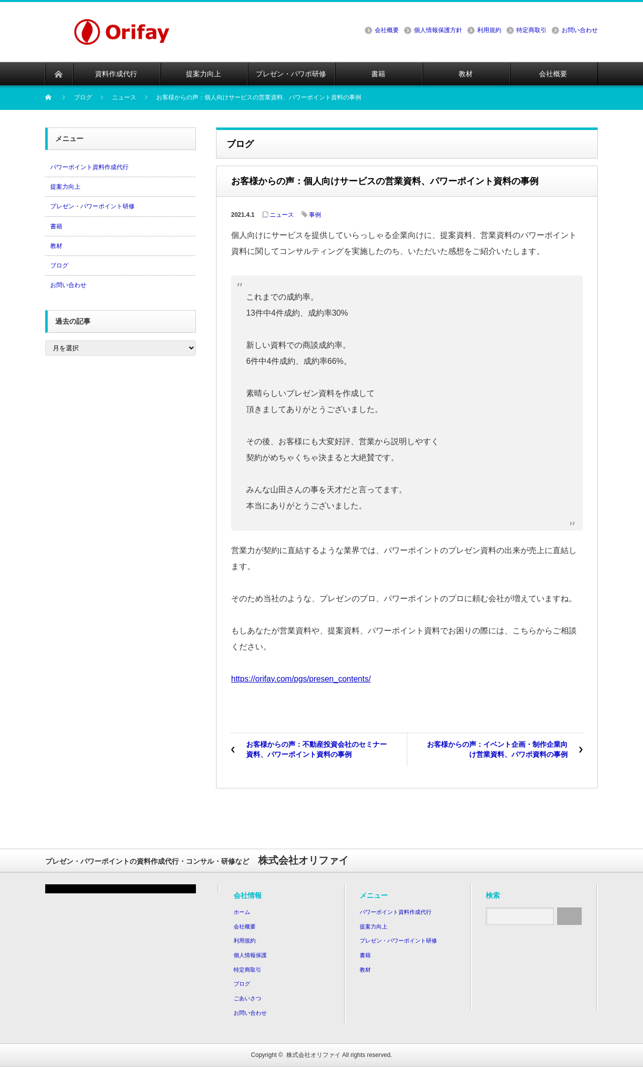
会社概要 (387, 30)
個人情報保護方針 (438, 30)
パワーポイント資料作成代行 (89, 167)
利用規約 (489, 30)
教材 (56, 245)
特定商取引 (531, 30)
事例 (315, 214)
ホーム (242, 912)
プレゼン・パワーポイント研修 (92, 206)
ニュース (282, 214)
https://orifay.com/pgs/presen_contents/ (301, 679)
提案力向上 (65, 186)
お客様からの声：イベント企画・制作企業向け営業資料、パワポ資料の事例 (497, 749)
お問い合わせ (580, 30)
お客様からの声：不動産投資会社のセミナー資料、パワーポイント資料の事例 (316, 749)
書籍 (56, 226)
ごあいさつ (247, 998)
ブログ (59, 265)
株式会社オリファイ (313, 1054)
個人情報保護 (250, 955)
